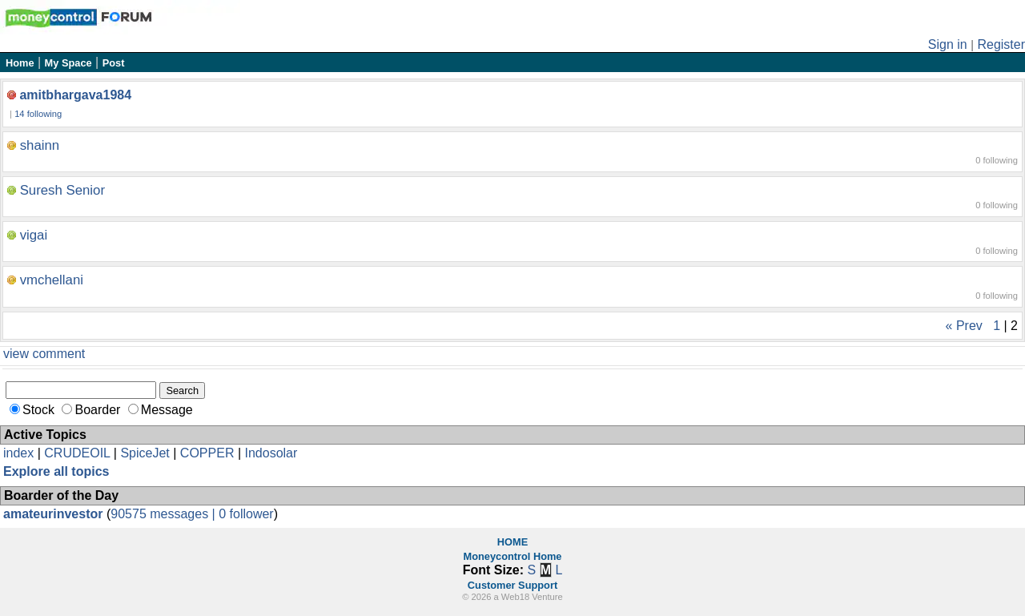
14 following (38, 114)
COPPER (207, 453)
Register (1001, 44)
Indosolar (270, 453)
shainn (39, 145)
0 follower (246, 514)
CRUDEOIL (77, 453)
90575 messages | (165, 514)
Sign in (947, 44)
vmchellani (51, 280)
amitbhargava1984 (75, 95)
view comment (44, 353)
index (18, 453)
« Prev (964, 325)
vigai (34, 235)
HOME (512, 542)
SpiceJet (144, 453)
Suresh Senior (62, 190)
